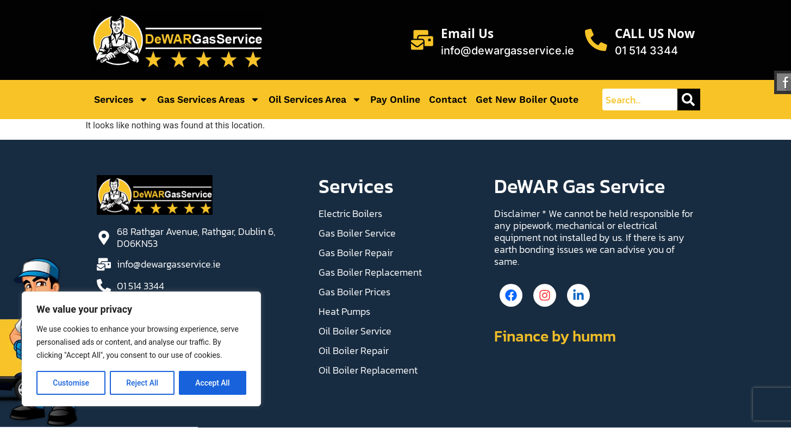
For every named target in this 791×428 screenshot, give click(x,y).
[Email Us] (421, 40)
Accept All (212, 383)
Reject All (142, 383)
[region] (141, 349)
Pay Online (395, 100)
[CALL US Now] (595, 40)
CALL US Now (655, 35)
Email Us (466, 35)
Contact (448, 100)
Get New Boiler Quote (527, 100)
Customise (71, 383)
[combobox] (639, 99)
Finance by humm (555, 338)
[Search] (688, 99)
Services (121, 99)
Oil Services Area (315, 99)
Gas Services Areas (208, 99)
